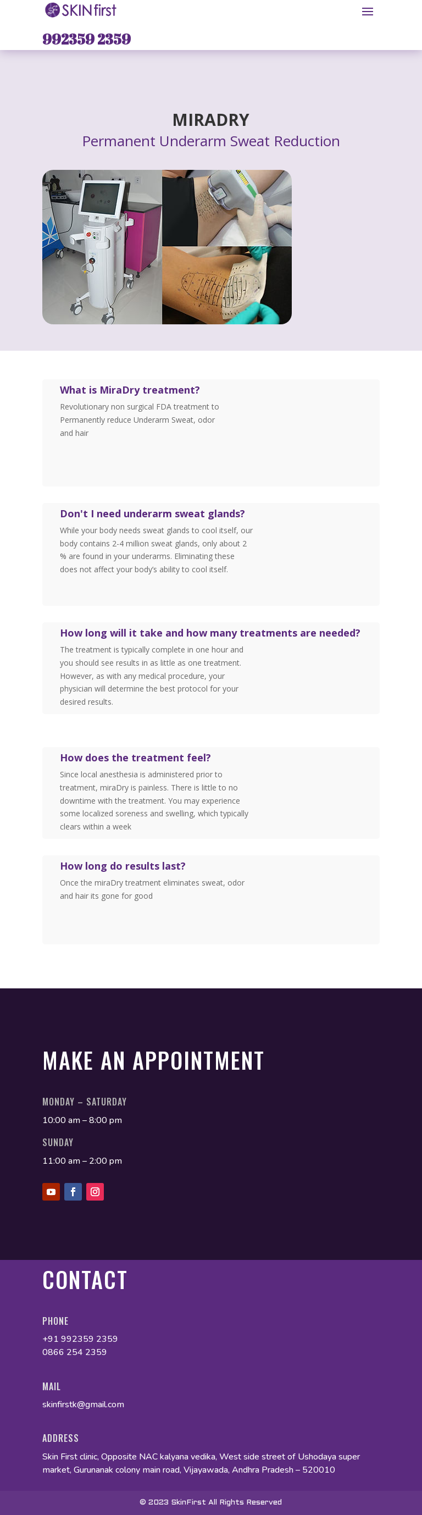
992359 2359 (86, 39)
